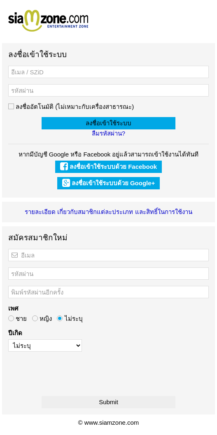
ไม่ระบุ (69, 318)
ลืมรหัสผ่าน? (108, 133)
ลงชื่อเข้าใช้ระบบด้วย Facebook (108, 166)
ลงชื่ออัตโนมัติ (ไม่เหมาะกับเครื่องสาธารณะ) (71, 106)
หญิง (42, 318)
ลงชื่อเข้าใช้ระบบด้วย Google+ (108, 183)
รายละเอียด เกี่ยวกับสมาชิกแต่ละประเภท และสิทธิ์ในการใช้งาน (108, 211)
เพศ (13, 308)
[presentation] (70, 374)
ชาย (17, 318)
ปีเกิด (15, 332)
